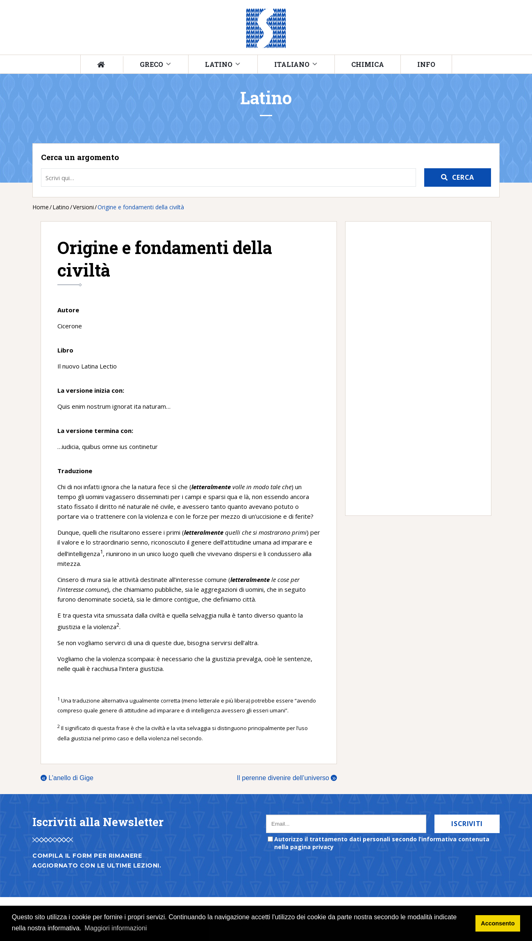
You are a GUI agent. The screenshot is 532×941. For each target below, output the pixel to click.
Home (40, 207)
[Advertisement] (414, 368)
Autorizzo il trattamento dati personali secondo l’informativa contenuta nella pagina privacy (381, 843)
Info (426, 64)
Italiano (291, 64)
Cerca (463, 177)
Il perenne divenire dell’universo (287, 777)
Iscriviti (467, 823)
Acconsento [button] (497, 923)
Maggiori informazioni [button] (115, 928)
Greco (151, 64)
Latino (218, 64)
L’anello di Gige (67, 777)
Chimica (367, 64)
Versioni (83, 207)
